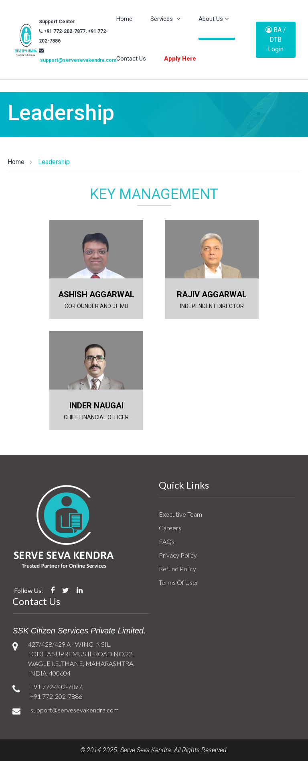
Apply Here (180, 58)
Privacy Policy (178, 555)
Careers (170, 528)
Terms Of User (179, 582)
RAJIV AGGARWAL (212, 294)
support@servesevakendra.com (77, 60)
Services (165, 18)
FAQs (166, 541)
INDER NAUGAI (96, 405)
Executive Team (180, 514)
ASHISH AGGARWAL (96, 294)
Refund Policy (177, 568)
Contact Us (131, 58)
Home (124, 18)
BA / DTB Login (275, 39)
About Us (214, 18)
